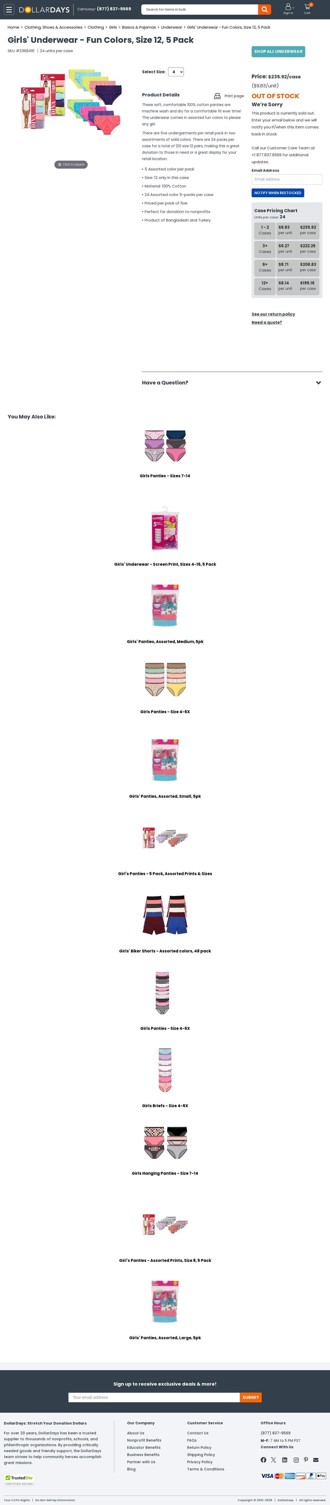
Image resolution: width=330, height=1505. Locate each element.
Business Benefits (143, 1454)
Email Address (265, 170)
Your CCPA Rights (17, 1500)
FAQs (192, 1440)
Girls (113, 27)
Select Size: (154, 72)
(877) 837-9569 (276, 1433)
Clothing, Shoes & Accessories (53, 27)
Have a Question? (167, 382)
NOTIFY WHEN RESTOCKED (277, 192)
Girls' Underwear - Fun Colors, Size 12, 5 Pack (228, 27)
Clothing (96, 27)
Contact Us (198, 1433)
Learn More (283, 1494)
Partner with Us (141, 1462)
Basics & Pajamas (139, 27)
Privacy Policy (199, 1462)
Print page (234, 95)
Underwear (171, 27)
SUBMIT (251, 1397)
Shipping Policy (201, 1454)
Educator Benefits (144, 1447)
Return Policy (199, 1447)
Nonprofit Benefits (144, 1440)
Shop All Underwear (278, 51)
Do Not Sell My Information (55, 1500)
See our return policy (273, 314)
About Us (135, 1433)
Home (13, 27)
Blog (131, 1469)
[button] (288, 9)
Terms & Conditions (205, 1469)
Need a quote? (267, 322)
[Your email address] (154, 1397)
